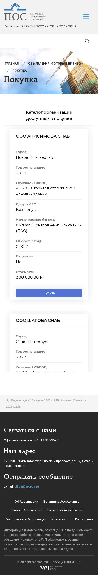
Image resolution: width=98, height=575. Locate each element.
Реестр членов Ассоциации (25, 519)
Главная (12, 63)
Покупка (19, 71)
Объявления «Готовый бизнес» (55, 63)
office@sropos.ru (26, 486)
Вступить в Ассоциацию (61, 501)
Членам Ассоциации (26, 510)
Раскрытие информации (65, 510)
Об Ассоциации (26, 501)
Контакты (58, 519)
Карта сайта (84, 519)
